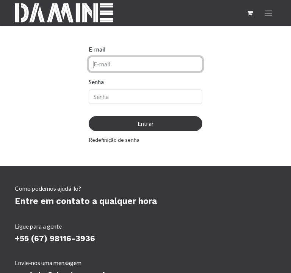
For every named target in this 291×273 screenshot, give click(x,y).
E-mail (97, 49)
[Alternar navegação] (268, 13)
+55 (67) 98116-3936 (55, 238)
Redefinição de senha (114, 139)
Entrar (146, 123)
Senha (96, 81)
